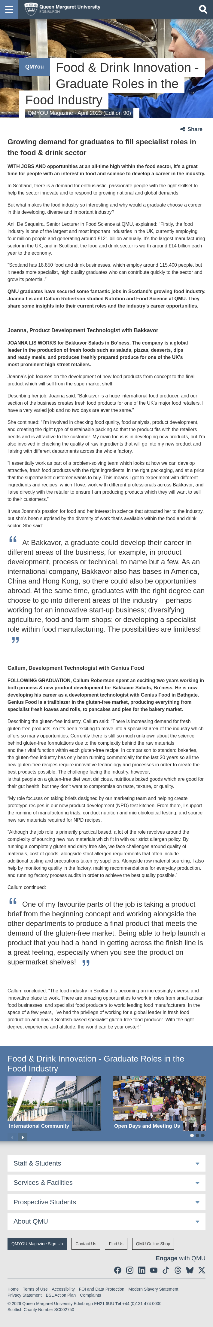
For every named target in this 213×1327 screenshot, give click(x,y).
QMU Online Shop (153, 1243)
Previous (12, 1137)
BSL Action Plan (61, 1295)
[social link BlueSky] (189, 1270)
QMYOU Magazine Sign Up (37, 1243)
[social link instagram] (129, 1270)
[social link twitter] (201, 1270)
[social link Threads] (177, 1270)
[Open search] (203, 9)
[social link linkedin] (141, 1270)
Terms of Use (35, 1289)
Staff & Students (37, 1163)
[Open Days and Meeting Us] (159, 1103)
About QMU (31, 1221)
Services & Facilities (43, 1182)
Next (22, 1137)
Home (13, 1289)
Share (194, 129)
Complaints (90, 1295)
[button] (9, 9)
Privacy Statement (25, 1295)
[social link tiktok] (165, 1270)
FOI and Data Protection (101, 1289)
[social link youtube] (153, 1270)
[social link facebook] (117, 1270)
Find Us (116, 1243)
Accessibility (63, 1289)
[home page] (60, 9)
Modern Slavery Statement (153, 1289)
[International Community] (54, 1103)
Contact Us (85, 1243)
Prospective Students (45, 1202)
